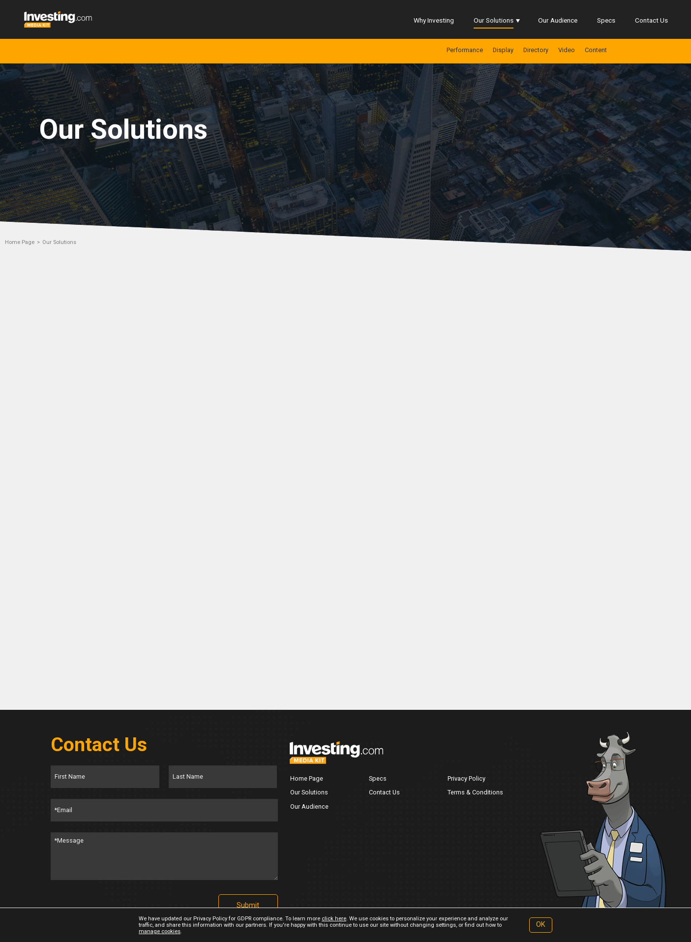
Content (596, 50)
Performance (465, 50)
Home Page (19, 242)
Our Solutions (493, 20)
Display (503, 50)
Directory (535, 50)
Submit (248, 905)
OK (540, 924)
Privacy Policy (466, 778)
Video (566, 50)
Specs (606, 20)
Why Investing (434, 20)
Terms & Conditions (475, 792)
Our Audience (557, 20)
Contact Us (651, 20)
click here (334, 918)
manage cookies (159, 931)
